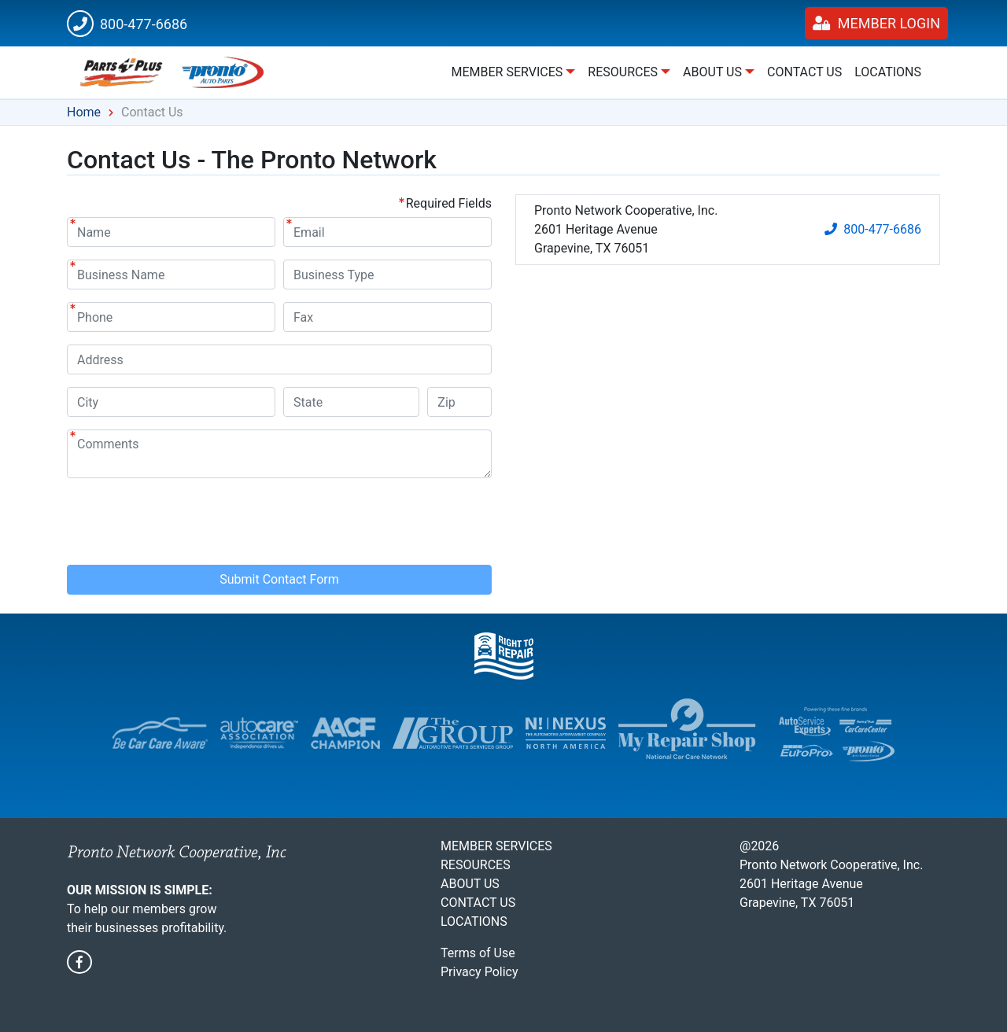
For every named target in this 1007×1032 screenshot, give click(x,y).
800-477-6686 (127, 23)
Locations (887, 71)
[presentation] (186, 521)
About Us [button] (712, 71)
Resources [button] (623, 71)
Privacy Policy (479, 971)
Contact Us (804, 71)
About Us (470, 883)
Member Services (496, 845)
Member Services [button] (507, 71)
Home (84, 112)
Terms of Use (478, 952)
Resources (476, 864)
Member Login (876, 23)
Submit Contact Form (279, 579)
